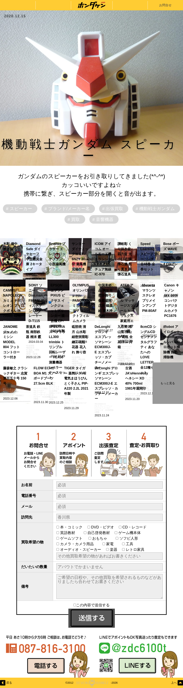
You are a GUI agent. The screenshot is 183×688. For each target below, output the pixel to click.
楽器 (113, 549)
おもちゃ (101, 538)
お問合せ (165, 5)
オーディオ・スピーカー (80, 549)
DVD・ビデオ (102, 527)
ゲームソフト (71, 538)
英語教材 (69, 533)
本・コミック (71, 527)
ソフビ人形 (130, 538)
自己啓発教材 (99, 533)
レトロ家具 (135, 549)
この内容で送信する (91, 605)
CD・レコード (134, 527)
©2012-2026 (91, 682)
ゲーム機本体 (129, 533)
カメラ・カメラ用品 (78, 544)
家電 (111, 544)
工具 (131, 544)
